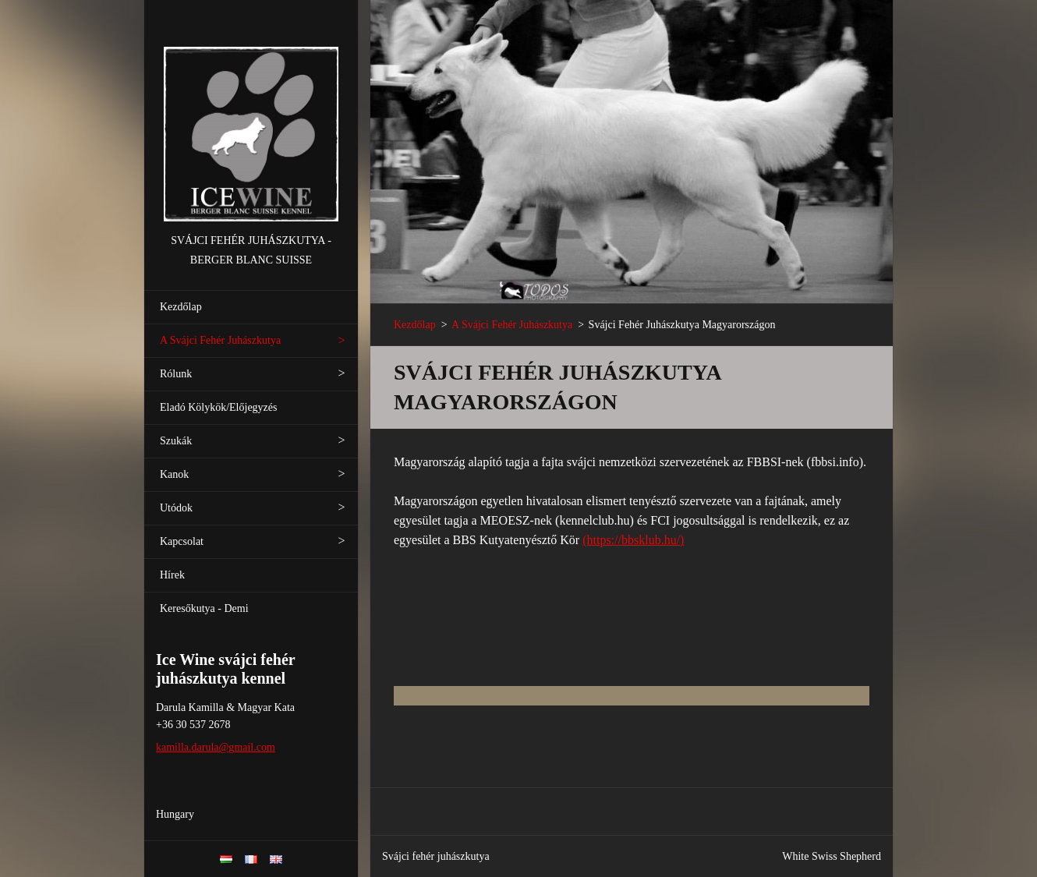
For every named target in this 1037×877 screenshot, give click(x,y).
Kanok (174, 474)
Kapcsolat (182, 541)
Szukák (176, 441)
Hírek (172, 575)
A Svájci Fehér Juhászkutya (220, 340)
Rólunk (176, 374)
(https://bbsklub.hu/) (633, 539)
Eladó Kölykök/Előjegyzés (218, 407)
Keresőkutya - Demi (204, 608)
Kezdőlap (181, 307)
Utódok (176, 508)
